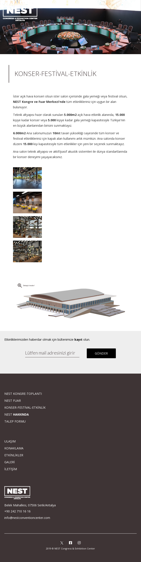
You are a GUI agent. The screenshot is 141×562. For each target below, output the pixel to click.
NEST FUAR (12, 400)
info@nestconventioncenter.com (27, 518)
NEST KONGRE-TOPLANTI (23, 394)
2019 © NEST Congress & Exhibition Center (70, 548)
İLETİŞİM (10, 469)
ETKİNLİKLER (13, 455)
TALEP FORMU (15, 421)
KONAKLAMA (13, 448)
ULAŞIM (10, 441)
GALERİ (9, 462)
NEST (16, 414)
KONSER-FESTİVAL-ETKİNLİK (25, 407)
